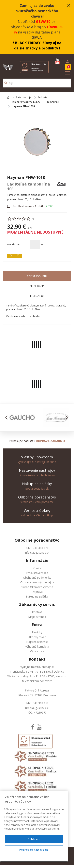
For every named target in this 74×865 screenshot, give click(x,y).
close (68, 5)
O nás (37, 568)
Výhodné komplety (37, 646)
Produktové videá (37, 573)
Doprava (37, 592)
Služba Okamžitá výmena (37, 587)
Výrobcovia (37, 651)
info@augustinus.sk (37, 552)
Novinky (37, 632)
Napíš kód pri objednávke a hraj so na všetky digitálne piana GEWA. (37, 21)
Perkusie (42, 97)
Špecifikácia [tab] (37, 286)
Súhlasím (34, 839)
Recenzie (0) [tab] (37, 296)
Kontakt (37, 612)
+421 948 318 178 (37, 548)
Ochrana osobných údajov (37, 582)
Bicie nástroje (23, 97)
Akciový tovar (37, 637)
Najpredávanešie (37, 642)
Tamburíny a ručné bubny (26, 102)
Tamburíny (53, 102)
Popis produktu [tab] (37, 276)
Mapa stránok (37, 617)
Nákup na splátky (37, 596)
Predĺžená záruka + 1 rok (27, 206)
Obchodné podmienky (37, 577)
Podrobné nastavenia (34, 849)
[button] (7, 417)
